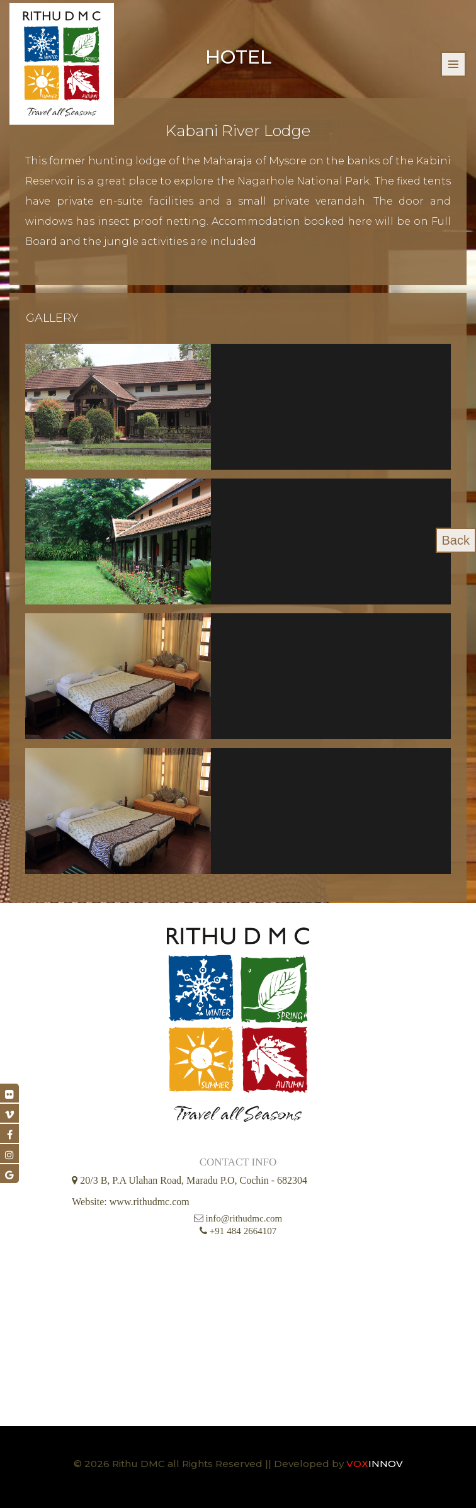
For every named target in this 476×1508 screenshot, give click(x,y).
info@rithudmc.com (244, 1218)
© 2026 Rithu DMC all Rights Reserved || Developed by (210, 1464)
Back (456, 540)
